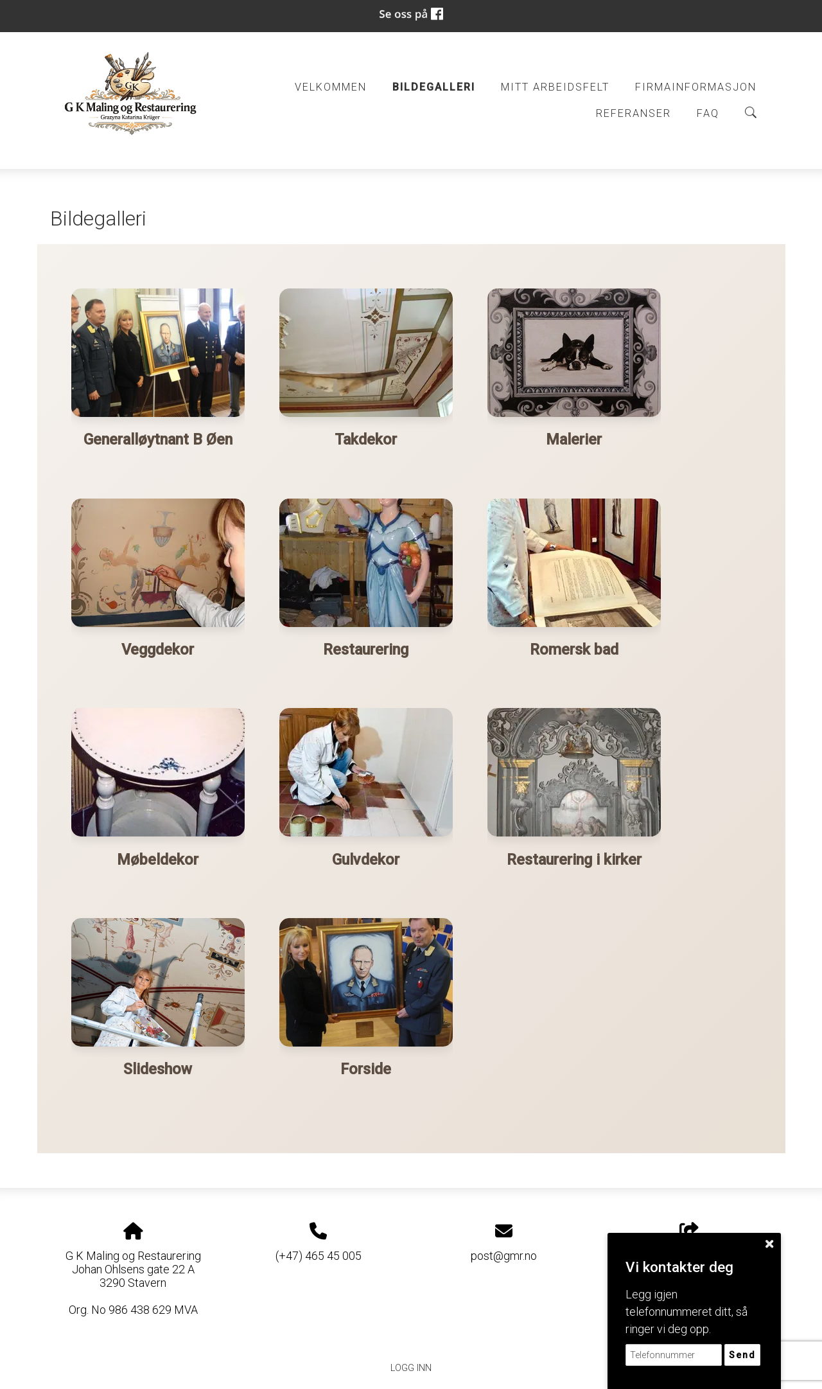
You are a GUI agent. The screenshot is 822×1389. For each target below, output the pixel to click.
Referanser (633, 113)
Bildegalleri (433, 87)
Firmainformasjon (695, 87)
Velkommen (331, 87)
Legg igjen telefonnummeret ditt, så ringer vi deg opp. (686, 1311)
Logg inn (411, 1364)
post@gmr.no (504, 1252)
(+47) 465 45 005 (318, 1252)
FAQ (708, 113)
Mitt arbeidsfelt (555, 87)
